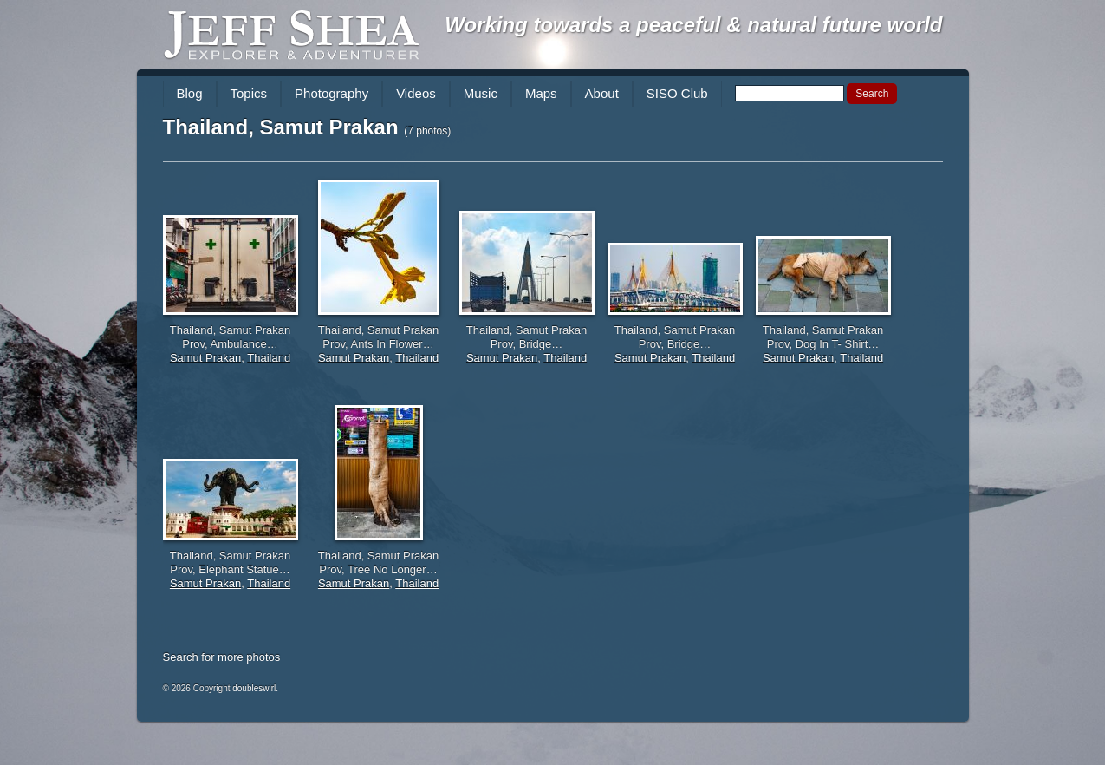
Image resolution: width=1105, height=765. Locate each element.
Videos (416, 93)
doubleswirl (254, 688)
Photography (331, 93)
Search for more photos (222, 657)
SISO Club (677, 93)
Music (480, 93)
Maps (541, 93)
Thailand (268, 357)
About (602, 93)
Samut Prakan (205, 357)
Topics (249, 93)
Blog (190, 93)
